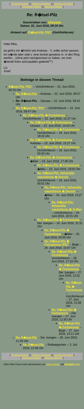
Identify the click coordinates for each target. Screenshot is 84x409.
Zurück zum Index (63, 3)
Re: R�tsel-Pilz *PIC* (30, 108)
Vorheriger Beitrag (31, 6)
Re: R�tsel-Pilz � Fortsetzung (44, 115)
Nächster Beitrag (53, 6)
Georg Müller (53, 364)
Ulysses (54, 22)
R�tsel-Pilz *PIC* (40, 32)
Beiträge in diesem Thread (42, 80)
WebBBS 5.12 (72, 364)
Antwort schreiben (41, 3)
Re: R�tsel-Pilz (26, 93)
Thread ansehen (19, 3)
